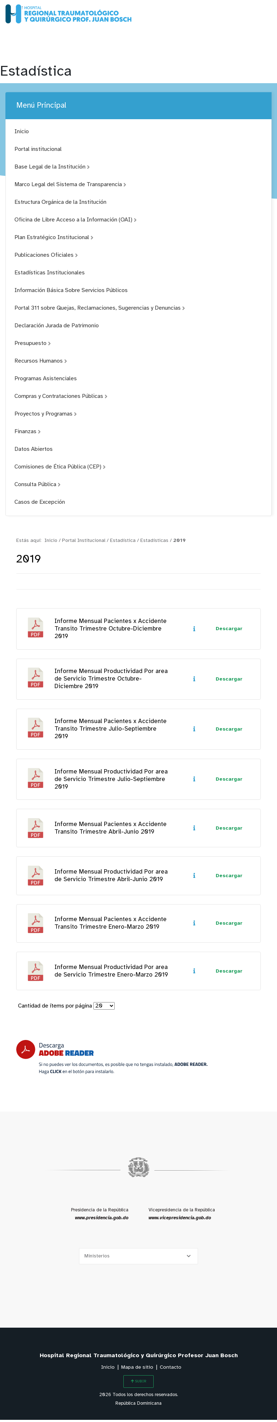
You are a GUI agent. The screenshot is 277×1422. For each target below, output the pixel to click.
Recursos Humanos (40, 361)
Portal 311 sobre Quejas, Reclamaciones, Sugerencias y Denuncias (99, 308)
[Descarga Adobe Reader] (111, 1059)
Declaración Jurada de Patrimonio (56, 326)
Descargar (229, 629)
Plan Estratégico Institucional (53, 237)
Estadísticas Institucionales (49, 273)
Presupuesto (32, 343)
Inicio (21, 132)
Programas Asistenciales (45, 379)
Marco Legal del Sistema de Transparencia (70, 184)
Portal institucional (38, 149)
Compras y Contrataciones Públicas (60, 396)
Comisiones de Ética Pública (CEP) (60, 467)
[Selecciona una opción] (138, 1258)
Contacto (170, 1369)
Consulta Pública (37, 484)
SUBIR (138, 1383)
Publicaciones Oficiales (46, 255)
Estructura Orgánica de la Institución (60, 202)
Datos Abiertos (33, 449)
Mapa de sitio (137, 1369)
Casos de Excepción (39, 502)
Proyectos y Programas (45, 414)
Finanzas (27, 432)
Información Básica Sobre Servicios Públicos (71, 290)
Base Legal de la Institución (52, 167)
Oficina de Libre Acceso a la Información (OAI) (75, 220)
